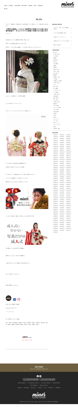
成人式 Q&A (21, 24)
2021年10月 (68, 159)
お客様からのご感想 (57, 80)
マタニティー (56, 119)
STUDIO (11, 5)
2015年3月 (55, 211)
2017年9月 (55, 192)
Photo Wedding (33, 385)
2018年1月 (68, 188)
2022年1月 (68, 157)
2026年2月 (68, 134)
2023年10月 (55, 146)
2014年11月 (62, 213)
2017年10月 (68, 190)
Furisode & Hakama (45, 382)
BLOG (5, 8)
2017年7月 (68, 192)
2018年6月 (55, 186)
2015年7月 (68, 207)
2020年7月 (68, 169)
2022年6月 (55, 155)
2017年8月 (62, 192)
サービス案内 (31, 24)
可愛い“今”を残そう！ (57, 44)
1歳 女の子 (55, 99)
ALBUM (30, 5)
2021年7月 (68, 161)
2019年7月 (68, 176)
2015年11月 (62, 205)
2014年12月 (55, 213)
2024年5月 (68, 142)
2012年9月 (55, 230)
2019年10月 (68, 174)
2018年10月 (68, 182)
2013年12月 (55, 220)
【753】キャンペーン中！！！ (59, 36)
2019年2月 (62, 180)
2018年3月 (55, 188)
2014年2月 (62, 218)
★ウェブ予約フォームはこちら (12, 274)
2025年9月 (62, 136)
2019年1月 (68, 180)
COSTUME (17, 5)
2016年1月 (68, 203)
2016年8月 (62, 199)
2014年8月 (62, 215)
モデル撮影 (55, 63)
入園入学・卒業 (56, 128)
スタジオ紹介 (56, 109)
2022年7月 (68, 153)
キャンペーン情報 (37, 24)
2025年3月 (62, 140)
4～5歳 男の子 (56, 101)
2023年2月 (62, 150)
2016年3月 (55, 203)
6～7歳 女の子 (56, 54)
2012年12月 (55, 228)
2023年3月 (55, 150)
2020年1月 (68, 173)
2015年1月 (68, 211)
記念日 (54, 126)
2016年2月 (62, 203)
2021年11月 (62, 159)
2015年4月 (68, 209)
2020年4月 (68, 171)
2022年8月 (62, 153)
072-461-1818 (47, 379)
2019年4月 (68, 178)
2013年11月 (62, 220)
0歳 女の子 (55, 86)
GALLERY (24, 5)
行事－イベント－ (57, 122)
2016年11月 (62, 197)
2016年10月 (68, 197)
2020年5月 (62, 171)
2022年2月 (62, 157)
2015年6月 (55, 209)
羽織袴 (54, 65)
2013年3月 (55, 226)
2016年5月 (62, 201)
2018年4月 (68, 186)
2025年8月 (68, 136)
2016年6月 (55, 201)
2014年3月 (55, 218)
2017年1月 (68, 195)
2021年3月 (55, 165)
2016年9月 (55, 199)
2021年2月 (62, 165)
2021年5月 (62, 163)
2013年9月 (55, 222)
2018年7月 (68, 184)
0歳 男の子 (55, 98)
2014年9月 (55, 215)
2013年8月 (62, 222)
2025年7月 (55, 138)
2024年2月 (62, 144)
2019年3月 (55, 180)
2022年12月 (55, 152)
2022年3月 (55, 157)
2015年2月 (62, 211)
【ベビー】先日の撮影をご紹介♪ (59, 32)
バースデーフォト (57, 90)
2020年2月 (62, 173)
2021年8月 (62, 161)
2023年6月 (55, 148)
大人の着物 (55, 88)
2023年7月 (68, 146)
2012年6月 (55, 232)
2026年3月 (62, 134)
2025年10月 (55, 136)
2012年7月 (68, 230)
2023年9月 (62, 146)
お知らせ (55, 61)
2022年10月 (68, 152)
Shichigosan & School (33, 382)
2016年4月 (68, 201)
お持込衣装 (55, 96)
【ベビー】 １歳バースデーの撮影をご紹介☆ (61, 28)
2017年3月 (55, 195)
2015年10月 (68, 205)
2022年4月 (68, 155)
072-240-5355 (31, 379)
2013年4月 (68, 224)
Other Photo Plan (44, 385)
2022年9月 (55, 153)
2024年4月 (55, 144)
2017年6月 (55, 193)
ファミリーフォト (57, 124)
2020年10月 (68, 167)
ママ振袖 (17, 24)
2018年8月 (62, 184)
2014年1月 (68, 218)
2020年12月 (55, 167)
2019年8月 (62, 176)
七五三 (54, 115)
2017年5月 (62, 193)
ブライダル (55, 120)
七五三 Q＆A (56, 71)
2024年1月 (68, 144)
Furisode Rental (56, 382)
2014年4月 (68, 216)
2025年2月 (68, 140)
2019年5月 (62, 178)
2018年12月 (55, 182)
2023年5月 (62, 148)
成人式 (54, 117)
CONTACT (40, 5)
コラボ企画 (55, 56)
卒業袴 (54, 57)
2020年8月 (62, 169)
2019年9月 (55, 176)
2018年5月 (62, 186)
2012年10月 (68, 228)
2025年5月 (68, 138)
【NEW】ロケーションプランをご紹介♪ (61, 40)
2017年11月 (62, 190)
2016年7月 (68, 199)
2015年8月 (62, 207)
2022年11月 (62, 152)
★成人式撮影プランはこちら (12, 285)
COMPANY (58, 387)
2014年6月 (55, 216)
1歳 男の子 (55, 73)
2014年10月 (68, 213)
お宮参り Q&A (56, 77)
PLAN (5, 5)
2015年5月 (62, 209)
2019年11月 (62, 174)
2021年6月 (55, 163)
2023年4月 (68, 148)
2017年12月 (55, 190)
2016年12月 (55, 197)
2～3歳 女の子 (56, 82)
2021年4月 (68, 163)
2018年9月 (55, 184)
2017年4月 (68, 193)
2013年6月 (55, 224)
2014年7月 (68, 215)
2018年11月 (62, 182)
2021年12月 (55, 159)
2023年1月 (68, 150)
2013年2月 (62, 226)
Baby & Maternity (22, 382)
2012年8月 (62, 230)
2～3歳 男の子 (56, 94)
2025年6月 (62, 138)
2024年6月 (62, 142)
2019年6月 (55, 178)
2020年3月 (55, 173)
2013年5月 (62, 224)
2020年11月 (62, 167)
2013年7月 (68, 222)
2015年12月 (55, 205)
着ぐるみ (55, 52)
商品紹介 (26, 24)
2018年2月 (62, 188)
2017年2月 (62, 195)
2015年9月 (55, 207)
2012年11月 (62, 228)
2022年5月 (62, 155)
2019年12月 (55, 174)
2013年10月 (68, 220)
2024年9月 (55, 142)
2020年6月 (55, 171)
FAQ (35, 5)
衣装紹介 (55, 67)
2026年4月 (55, 134)
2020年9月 (55, 169)
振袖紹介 (13, 24)
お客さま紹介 (44, 24)
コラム (54, 84)
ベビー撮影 (55, 92)
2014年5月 (62, 216)
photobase (55, 59)
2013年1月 (68, 226)
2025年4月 (55, 140)
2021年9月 (55, 161)
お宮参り (55, 113)
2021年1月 (68, 165)
